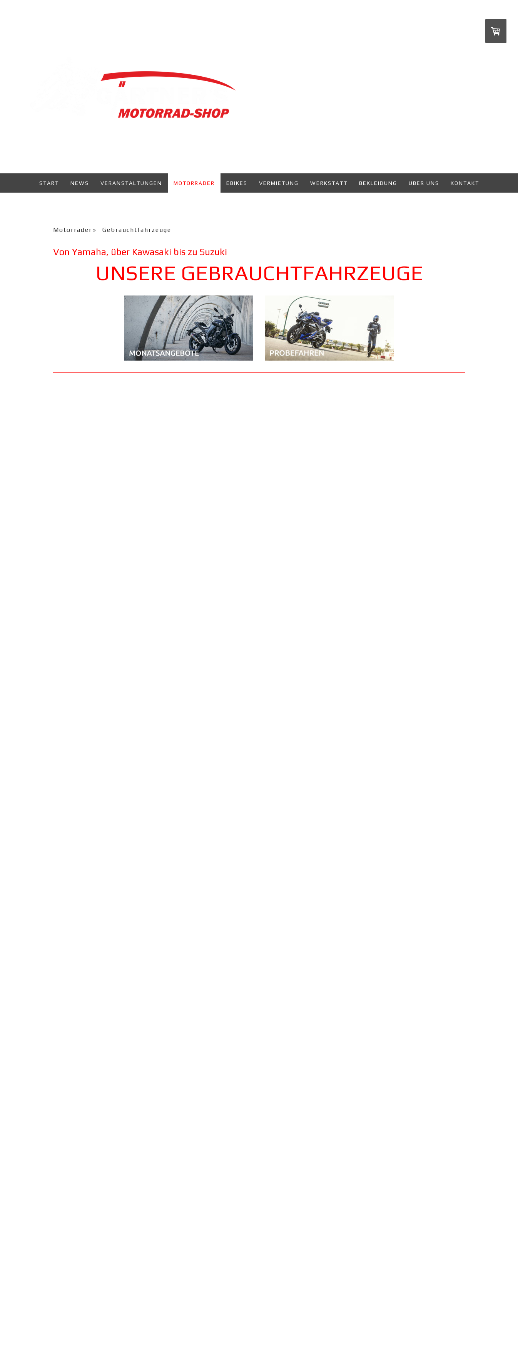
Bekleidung (378, 183)
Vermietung (279, 183)
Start (49, 183)
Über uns (424, 183)
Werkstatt (329, 183)
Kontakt (465, 183)
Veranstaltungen (131, 183)
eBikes (236, 183)
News (79, 183)
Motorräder (194, 183)
